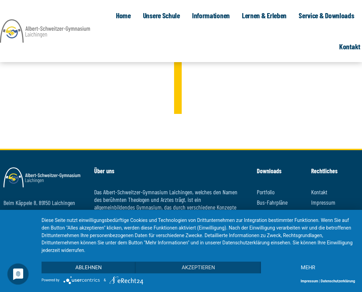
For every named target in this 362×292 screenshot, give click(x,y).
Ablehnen (88, 267)
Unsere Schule (163, 15)
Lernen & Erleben (266, 15)
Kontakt (349, 46)
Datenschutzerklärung (338, 281)
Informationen (212, 15)
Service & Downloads (328, 15)
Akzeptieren (198, 267)
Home (125, 15)
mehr (308, 267)
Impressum (309, 281)
